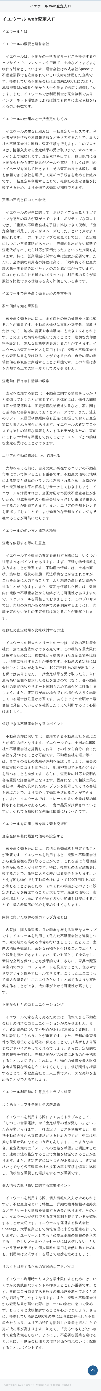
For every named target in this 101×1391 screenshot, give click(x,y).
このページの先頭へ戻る (93, 1370)
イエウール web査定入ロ (50, 6)
